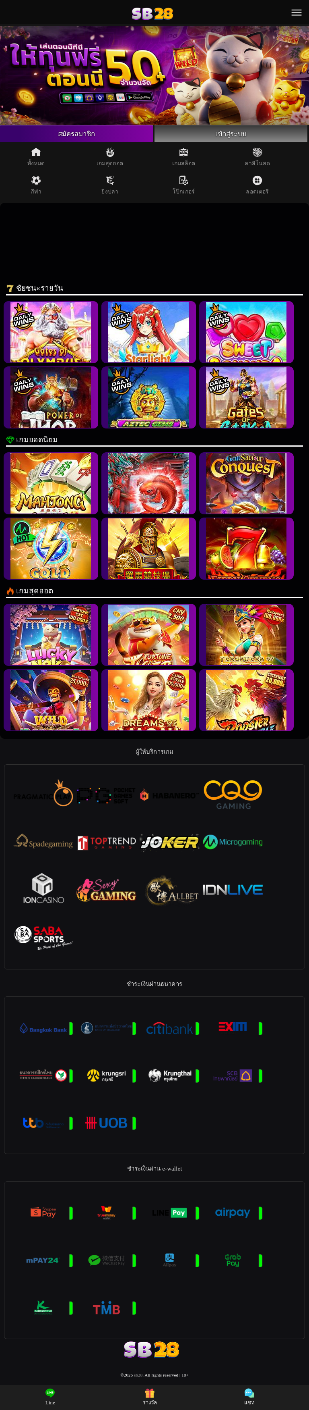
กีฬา (36, 186)
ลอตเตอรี (257, 186)
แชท (249, 1397)
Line (50, 1397)
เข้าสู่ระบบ (230, 134)
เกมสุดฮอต (110, 158)
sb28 (138, 1376)
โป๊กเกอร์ (184, 186)
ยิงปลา (109, 186)
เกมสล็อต (184, 158)
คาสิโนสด (257, 158)
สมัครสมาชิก (76, 134)
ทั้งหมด (36, 158)
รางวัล (150, 1397)
